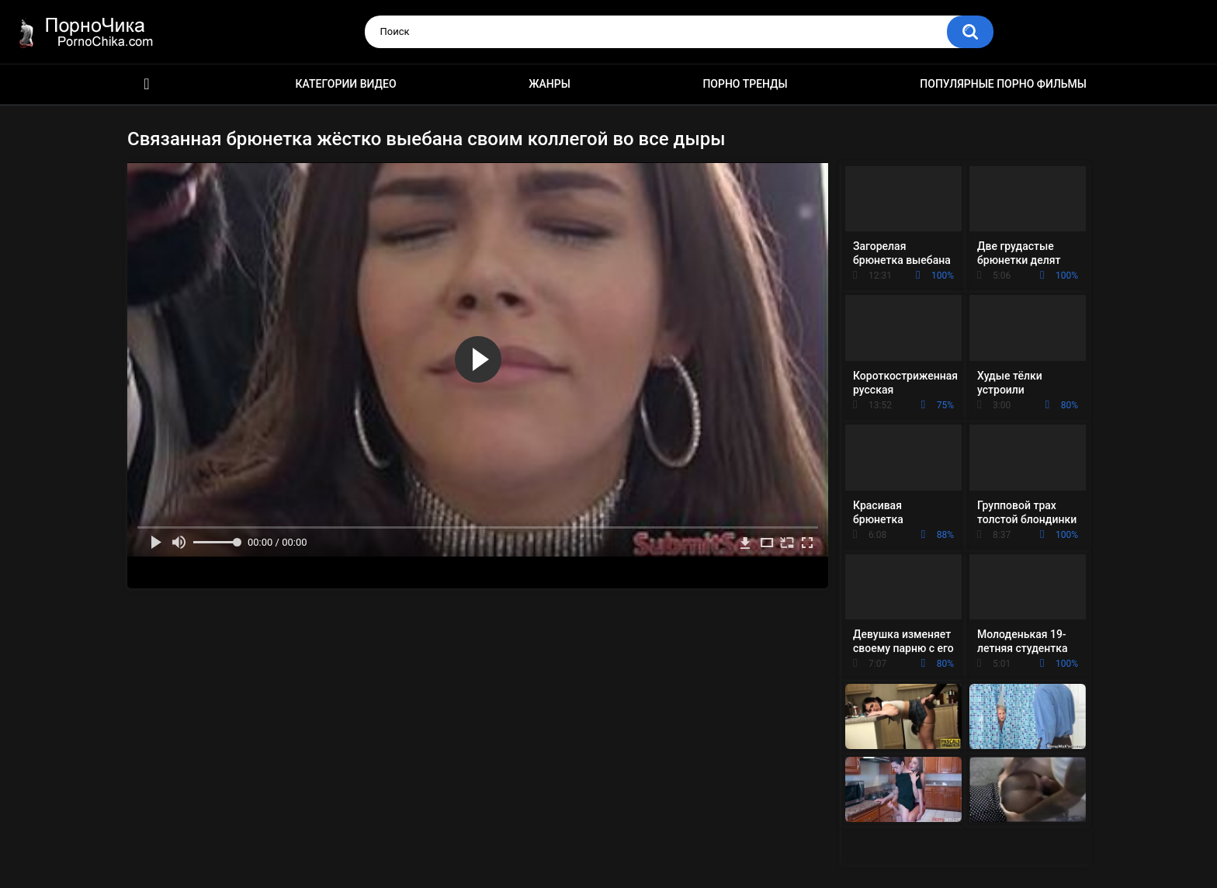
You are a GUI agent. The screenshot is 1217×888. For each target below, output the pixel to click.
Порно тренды (744, 84)
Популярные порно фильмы (1003, 84)
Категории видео (346, 84)
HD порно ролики (146, 84)
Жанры (549, 84)
